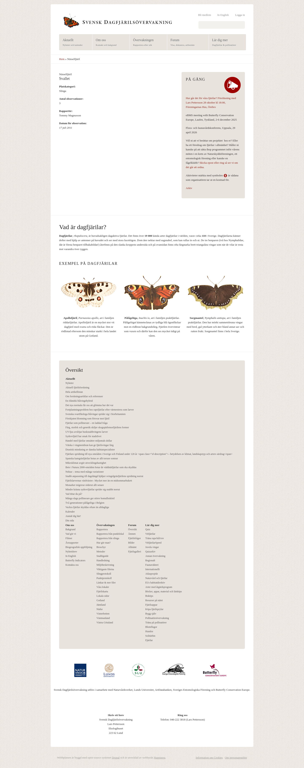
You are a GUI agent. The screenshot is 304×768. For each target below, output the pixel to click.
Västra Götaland (104, 622)
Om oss (109, 42)
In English (223, 14)
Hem (61, 59)
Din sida (69, 520)
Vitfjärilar (150, 533)
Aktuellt (74, 42)
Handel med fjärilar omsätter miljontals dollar (88, 440)
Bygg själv (150, 613)
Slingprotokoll (103, 573)
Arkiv (189, 188)
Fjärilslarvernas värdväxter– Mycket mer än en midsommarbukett (98, 480)
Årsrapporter (71, 542)
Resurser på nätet (154, 600)
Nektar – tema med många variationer (84, 471)
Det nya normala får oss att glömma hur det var (89, 405)
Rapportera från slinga (107, 538)
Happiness (159, 757)
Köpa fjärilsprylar (154, 609)
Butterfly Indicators (75, 560)
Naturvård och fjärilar (156, 578)
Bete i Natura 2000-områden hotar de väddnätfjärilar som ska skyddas (100, 467)
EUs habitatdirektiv (155, 582)
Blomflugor (151, 626)
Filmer (68, 538)
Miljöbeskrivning (105, 564)
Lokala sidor (102, 595)
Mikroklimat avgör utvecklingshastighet (85, 462)
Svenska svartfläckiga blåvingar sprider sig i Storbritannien (95, 414)
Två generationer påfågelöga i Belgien (84, 502)
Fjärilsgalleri (134, 551)
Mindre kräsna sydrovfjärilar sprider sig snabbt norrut (92, 489)
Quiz (147, 529)
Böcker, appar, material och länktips (163, 591)
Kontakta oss (72, 564)
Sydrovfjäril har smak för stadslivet (83, 436)
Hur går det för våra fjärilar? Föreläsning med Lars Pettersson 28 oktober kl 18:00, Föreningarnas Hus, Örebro (211, 103)
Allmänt (132, 547)
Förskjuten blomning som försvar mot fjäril (87, 418)
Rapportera (102, 529)
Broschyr (101, 547)
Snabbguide (102, 556)
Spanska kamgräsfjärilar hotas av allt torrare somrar (91, 458)
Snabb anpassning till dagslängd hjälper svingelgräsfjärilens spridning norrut (104, 476)
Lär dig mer (226, 42)
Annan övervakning (155, 556)
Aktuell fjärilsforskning (77, 387)
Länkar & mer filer (106, 582)
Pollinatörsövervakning (157, 618)
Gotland (100, 600)
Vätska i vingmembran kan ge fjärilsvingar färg (89, 445)
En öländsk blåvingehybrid (79, 400)
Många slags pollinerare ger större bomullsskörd (89, 498)
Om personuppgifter (236, 757)
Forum (186, 42)
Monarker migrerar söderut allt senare (84, 485)
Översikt (132, 529)
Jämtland (101, 604)
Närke (99, 609)
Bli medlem (204, 14)
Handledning (103, 560)
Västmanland (103, 618)
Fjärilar (149, 640)
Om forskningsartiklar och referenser (84, 396)
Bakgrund (70, 529)
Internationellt (152, 569)
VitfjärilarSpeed (153, 542)
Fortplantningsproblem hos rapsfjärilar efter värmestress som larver (99, 409)
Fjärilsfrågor (134, 538)
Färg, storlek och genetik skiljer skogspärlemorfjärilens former (97, 427)
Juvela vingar (152, 547)
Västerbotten (102, 613)
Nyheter (69, 383)
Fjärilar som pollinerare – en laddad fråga (86, 422)
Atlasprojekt (151, 573)
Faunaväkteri (152, 564)
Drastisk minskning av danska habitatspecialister (90, 449)
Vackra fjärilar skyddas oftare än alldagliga (87, 507)
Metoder (100, 551)
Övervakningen (147, 42)
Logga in (240, 14)
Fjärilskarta (102, 591)
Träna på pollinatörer (156, 622)
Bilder (131, 542)
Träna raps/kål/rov (154, 538)
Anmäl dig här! (73, 516)
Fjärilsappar (151, 604)
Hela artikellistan (74, 391)
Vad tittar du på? (73, 493)
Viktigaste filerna (105, 569)
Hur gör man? (103, 542)
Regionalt (150, 560)
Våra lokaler (102, 587)
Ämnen (132, 533)
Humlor (149, 631)
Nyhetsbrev (71, 551)
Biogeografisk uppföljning (78, 547)
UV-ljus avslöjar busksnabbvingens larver (86, 431)
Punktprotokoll (104, 578)
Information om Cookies (209, 757)
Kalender (70, 511)
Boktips (149, 595)
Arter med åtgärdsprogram (158, 587)
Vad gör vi (70, 533)
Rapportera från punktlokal (110, 533)
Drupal (115, 757)
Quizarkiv (150, 551)
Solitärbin (150, 635)
